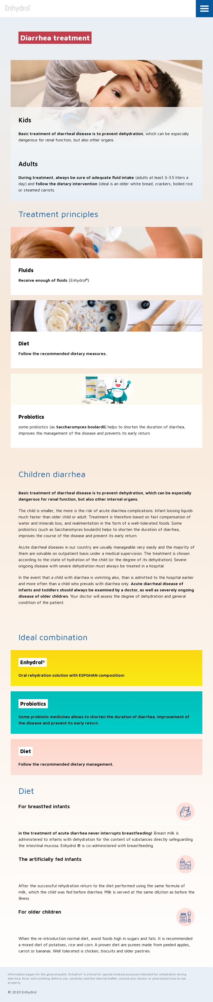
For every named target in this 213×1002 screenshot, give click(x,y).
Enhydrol (19, 8)
